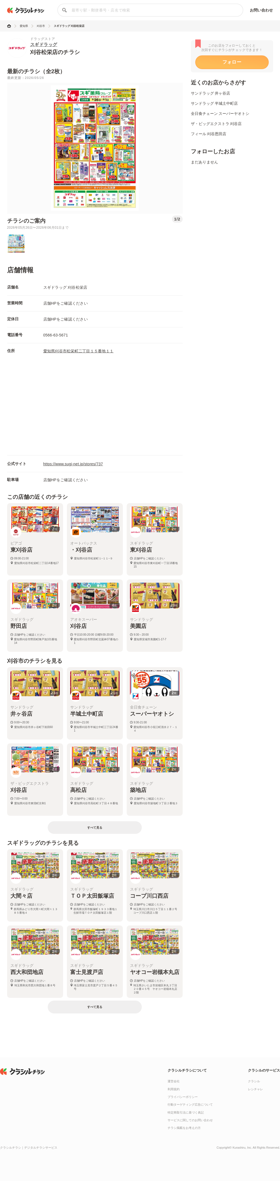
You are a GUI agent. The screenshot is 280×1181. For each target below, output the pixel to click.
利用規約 (174, 1089)
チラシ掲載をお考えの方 (184, 1127)
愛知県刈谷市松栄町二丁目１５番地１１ (78, 351)
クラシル (254, 1081)
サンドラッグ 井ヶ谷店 (210, 93)
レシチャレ (255, 1089)
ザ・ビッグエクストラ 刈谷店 (216, 123)
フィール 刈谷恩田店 (209, 134)
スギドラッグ (43, 44)
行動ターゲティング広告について (190, 1104)
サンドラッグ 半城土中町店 (214, 103)
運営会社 (174, 1081)
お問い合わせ (261, 10)
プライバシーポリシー (183, 1096)
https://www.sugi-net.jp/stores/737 (73, 464)
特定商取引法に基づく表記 (186, 1112)
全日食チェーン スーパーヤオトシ (220, 113)
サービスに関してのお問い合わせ (190, 1120)
